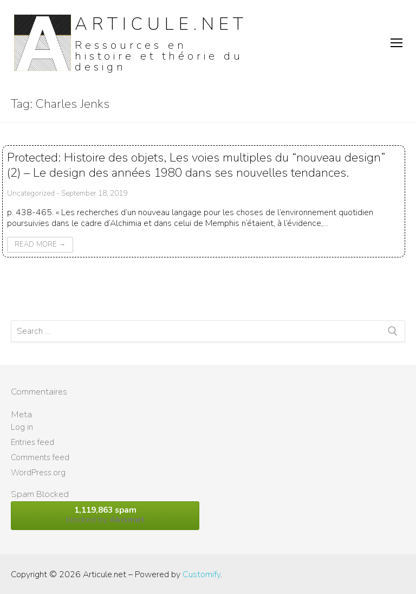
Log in (22, 427)
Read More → (40, 244)
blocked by (105, 515)
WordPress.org (38, 472)
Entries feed (32, 442)
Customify (201, 574)
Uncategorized (31, 193)
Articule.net (161, 24)
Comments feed (40, 457)
